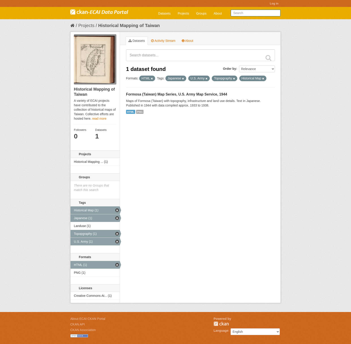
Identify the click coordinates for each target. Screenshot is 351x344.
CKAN (221, 323)
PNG (140, 111)
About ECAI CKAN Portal (87, 319)
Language (221, 330)
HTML (130, 111)
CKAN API (77, 324)
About (218, 13)
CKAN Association (83, 330)
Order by (229, 68)
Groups (201, 13)
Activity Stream (163, 40)
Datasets (164, 13)
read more (99, 118)
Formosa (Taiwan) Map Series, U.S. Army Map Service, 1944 (176, 94)
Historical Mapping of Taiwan (129, 25)
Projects (183, 13)
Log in (274, 3)
